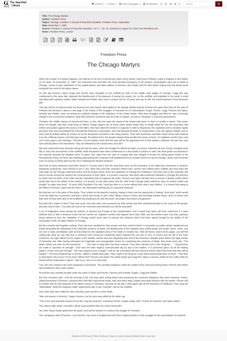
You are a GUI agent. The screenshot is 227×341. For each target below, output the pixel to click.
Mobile (135, 336)
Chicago (54, 22)
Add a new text (148, 336)
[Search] (199, 4)
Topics (112, 336)
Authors (104, 336)
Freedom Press (58, 19)
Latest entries (124, 336)
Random (76, 336)
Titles (95, 336)
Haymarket (124, 22)
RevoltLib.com (151, 28)
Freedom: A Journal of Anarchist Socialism (80, 22)
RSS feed (86, 336)
